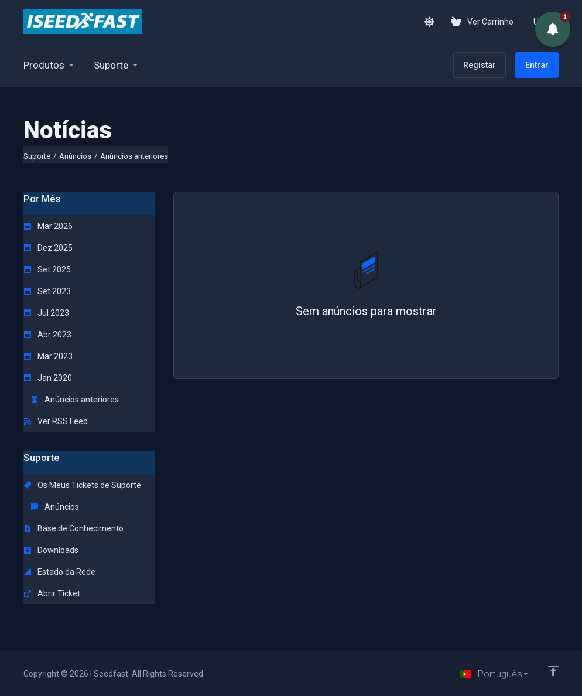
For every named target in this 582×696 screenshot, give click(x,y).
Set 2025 (47, 269)
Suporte (36, 156)
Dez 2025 (48, 248)
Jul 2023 (46, 313)
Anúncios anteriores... (77, 399)
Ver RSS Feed (56, 421)
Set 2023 (47, 291)
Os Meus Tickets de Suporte (82, 485)
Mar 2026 (48, 226)
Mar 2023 (48, 356)
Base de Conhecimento (74, 528)
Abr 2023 (47, 334)
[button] (552, 29)
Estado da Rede (59, 571)
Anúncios (75, 156)
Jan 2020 (48, 378)
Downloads (51, 550)
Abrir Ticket (52, 593)
